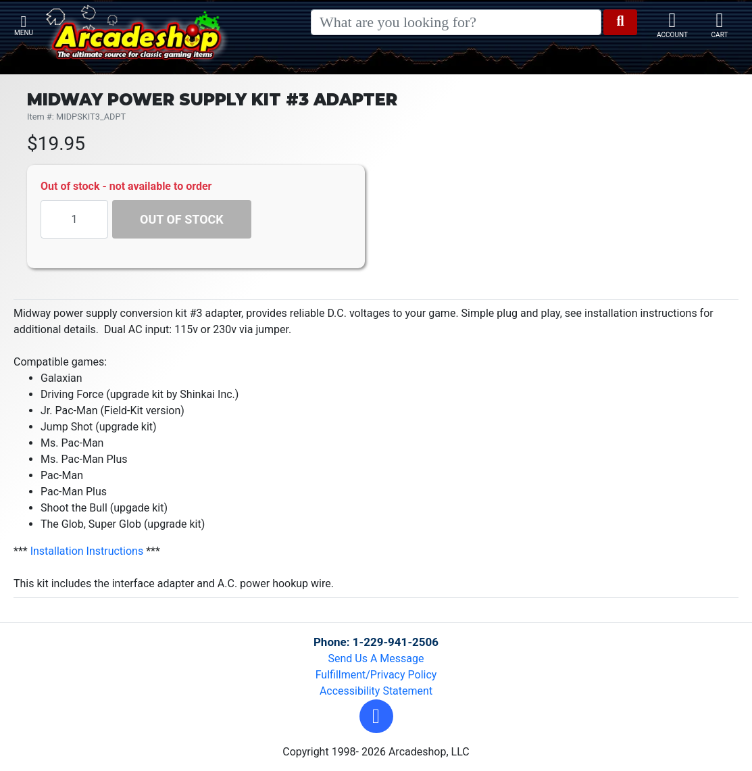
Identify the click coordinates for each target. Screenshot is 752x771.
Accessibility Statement (376, 691)
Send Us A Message (376, 658)
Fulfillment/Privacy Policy (376, 674)
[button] (376, 716)
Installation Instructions (87, 551)
